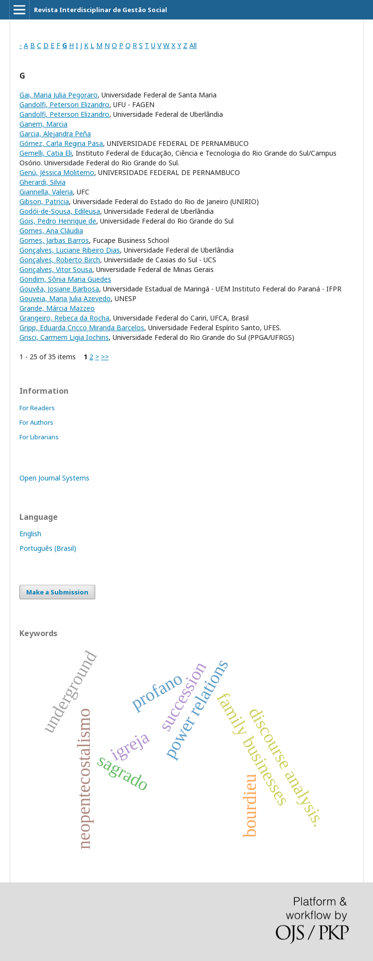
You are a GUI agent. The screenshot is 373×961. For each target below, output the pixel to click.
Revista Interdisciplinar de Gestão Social (100, 9)
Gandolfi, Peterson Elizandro (64, 104)
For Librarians (39, 436)
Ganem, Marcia (43, 123)
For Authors (36, 422)
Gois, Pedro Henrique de (57, 220)
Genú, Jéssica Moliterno (56, 172)
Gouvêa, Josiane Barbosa (59, 288)
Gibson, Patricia (44, 201)
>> (105, 356)
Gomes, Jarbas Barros (54, 240)
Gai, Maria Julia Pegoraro (58, 94)
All (193, 45)
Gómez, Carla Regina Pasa (61, 143)
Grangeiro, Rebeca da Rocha (64, 317)
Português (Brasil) (47, 548)
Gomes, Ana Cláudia (51, 230)
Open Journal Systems (54, 477)
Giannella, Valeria (46, 191)
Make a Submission (57, 592)
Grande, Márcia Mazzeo (57, 308)
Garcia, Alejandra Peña (55, 133)
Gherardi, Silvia (42, 182)
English (30, 533)
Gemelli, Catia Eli (45, 153)
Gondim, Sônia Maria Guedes (65, 279)
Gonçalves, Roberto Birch (59, 259)
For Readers (37, 407)
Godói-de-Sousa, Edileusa (59, 211)
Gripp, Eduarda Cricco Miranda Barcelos (81, 327)
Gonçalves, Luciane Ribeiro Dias (69, 250)
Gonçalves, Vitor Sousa (55, 269)
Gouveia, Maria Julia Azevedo (65, 298)
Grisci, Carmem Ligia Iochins (64, 337)
